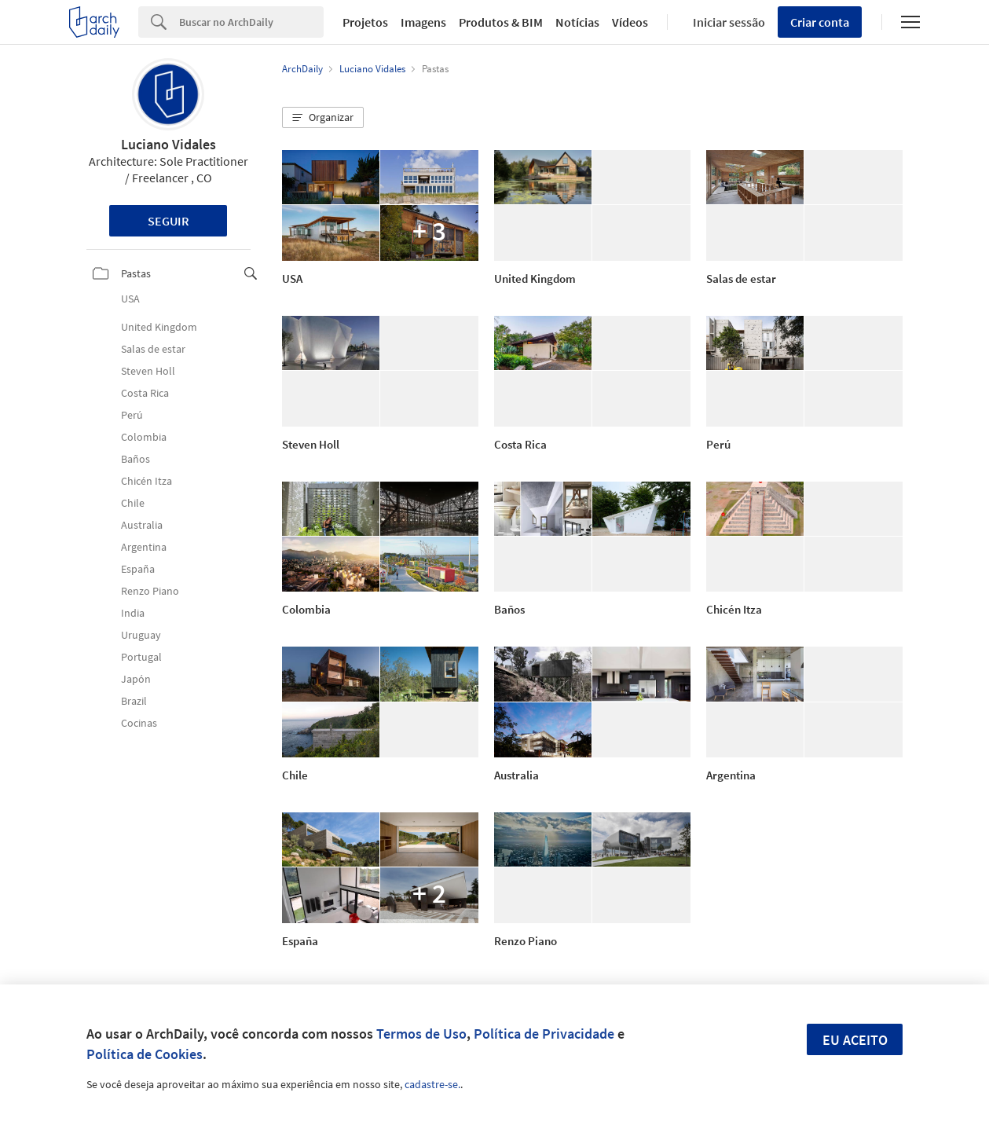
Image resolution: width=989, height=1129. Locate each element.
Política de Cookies (144, 1054)
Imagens (423, 22)
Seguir (168, 221)
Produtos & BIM (501, 22)
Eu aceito (855, 1040)
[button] (323, 118)
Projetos (365, 22)
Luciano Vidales (168, 144)
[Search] (251, 22)
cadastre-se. (432, 1084)
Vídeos (630, 22)
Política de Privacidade (544, 1034)
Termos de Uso (421, 1034)
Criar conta (819, 22)
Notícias (577, 22)
